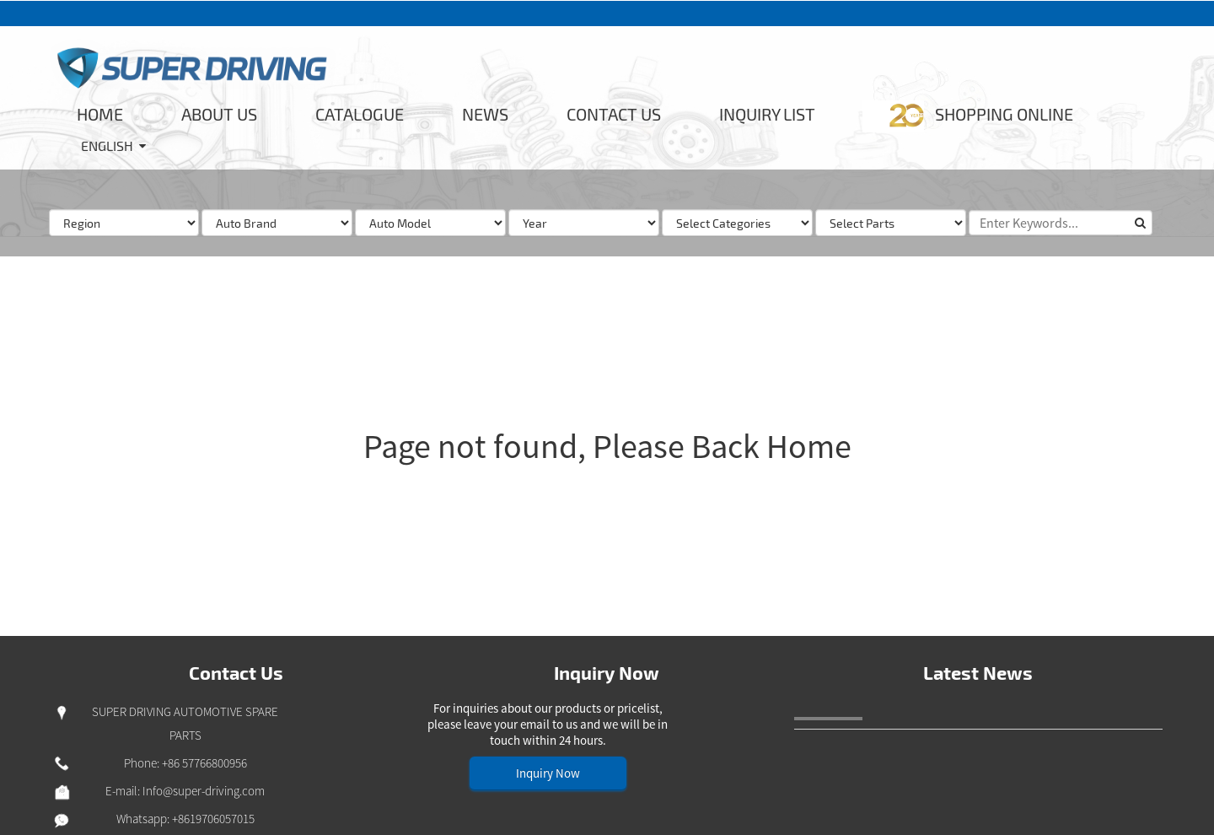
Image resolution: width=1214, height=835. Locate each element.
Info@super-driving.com (203, 791)
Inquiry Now (548, 773)
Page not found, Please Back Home (607, 446)
